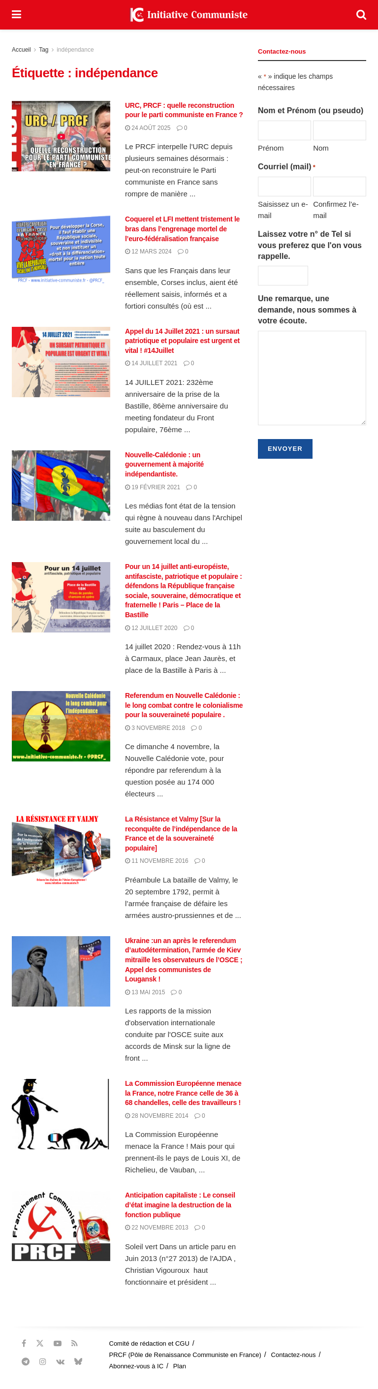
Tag (43, 49)
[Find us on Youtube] (58, 1343)
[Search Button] (361, 15)
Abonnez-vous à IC (136, 1366)
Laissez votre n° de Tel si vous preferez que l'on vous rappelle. (310, 245)
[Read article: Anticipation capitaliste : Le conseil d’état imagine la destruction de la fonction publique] (61, 1226)
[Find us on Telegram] (26, 1361)
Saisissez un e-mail (283, 209)
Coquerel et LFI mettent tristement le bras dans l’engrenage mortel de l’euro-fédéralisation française (182, 228)
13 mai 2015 (145, 992)
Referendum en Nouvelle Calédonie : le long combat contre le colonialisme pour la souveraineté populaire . (184, 705)
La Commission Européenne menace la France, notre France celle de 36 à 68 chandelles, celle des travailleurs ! (183, 1092)
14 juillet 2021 (151, 363)
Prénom (271, 148)
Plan (179, 1366)
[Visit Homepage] (189, 15)
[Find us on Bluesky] (78, 1362)
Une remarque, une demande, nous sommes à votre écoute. (307, 309)
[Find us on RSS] (74, 1343)
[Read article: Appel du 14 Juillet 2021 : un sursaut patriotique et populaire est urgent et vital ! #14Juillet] (61, 362)
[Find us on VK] (60, 1361)
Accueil (21, 49)
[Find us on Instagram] (42, 1361)
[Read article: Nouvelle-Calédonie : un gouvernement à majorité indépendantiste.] (61, 485)
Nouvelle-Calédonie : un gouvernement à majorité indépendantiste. (164, 464)
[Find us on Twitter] (40, 1343)
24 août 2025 (148, 128)
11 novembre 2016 (157, 860)
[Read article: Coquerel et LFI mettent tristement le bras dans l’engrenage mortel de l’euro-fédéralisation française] (61, 250)
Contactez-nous (293, 1354)
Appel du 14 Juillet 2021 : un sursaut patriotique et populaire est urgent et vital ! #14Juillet (182, 340)
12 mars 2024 (148, 251)
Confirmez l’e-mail (336, 209)
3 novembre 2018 (155, 728)
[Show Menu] (16, 15)
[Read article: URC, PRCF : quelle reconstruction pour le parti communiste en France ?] (61, 136)
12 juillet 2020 (151, 628)
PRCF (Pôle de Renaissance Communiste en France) (185, 1354)
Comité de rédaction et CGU (149, 1343)
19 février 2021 (152, 487)
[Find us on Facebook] (24, 1343)
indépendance (75, 49)
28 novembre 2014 (157, 1115)
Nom (321, 148)
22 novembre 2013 (157, 1227)
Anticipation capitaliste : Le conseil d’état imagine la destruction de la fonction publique (180, 1204)
